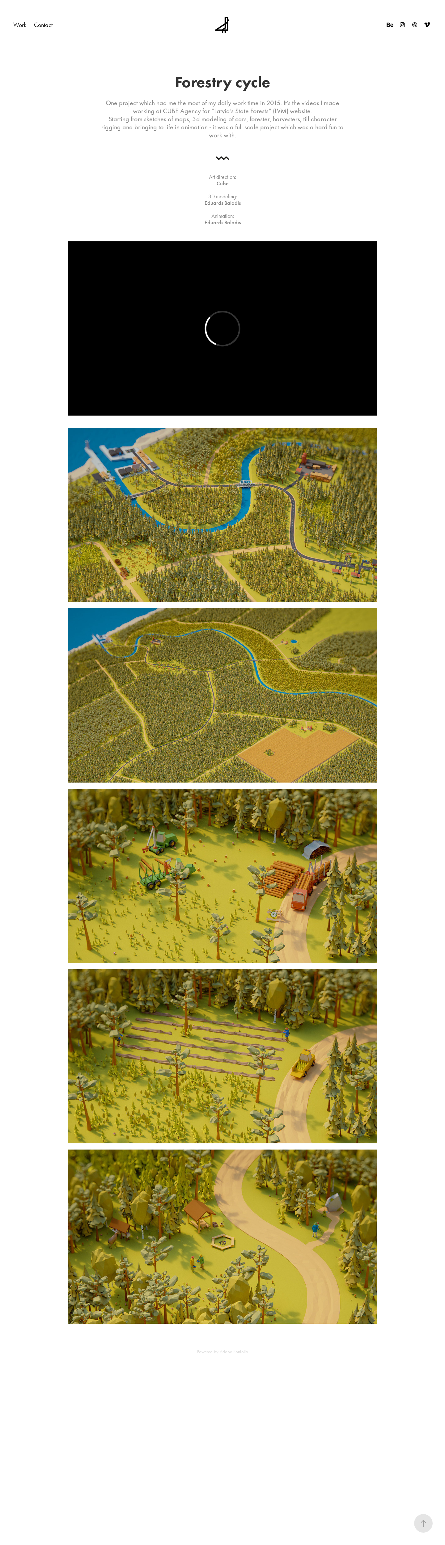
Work (19, 24)
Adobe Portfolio (234, 1351)
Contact (43, 24)
